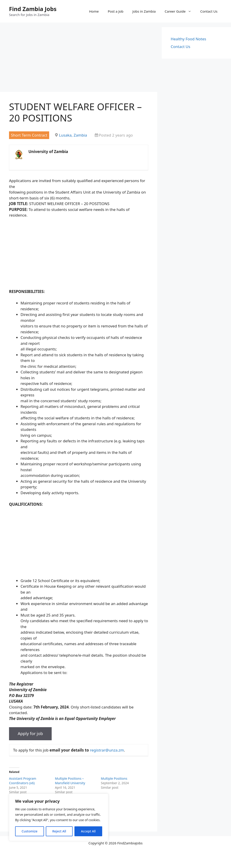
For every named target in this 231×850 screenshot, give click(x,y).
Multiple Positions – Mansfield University (70, 780)
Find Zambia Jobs (33, 9)
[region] (58, 817)
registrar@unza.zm (107, 750)
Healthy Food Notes (188, 38)
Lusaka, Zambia (73, 135)
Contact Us (208, 11)
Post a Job (115, 11)
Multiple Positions (114, 778)
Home (94, 11)
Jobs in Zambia (144, 11)
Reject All (59, 831)
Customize (29, 831)
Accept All (88, 831)
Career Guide (180, 11)
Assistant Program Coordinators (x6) (22, 780)
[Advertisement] (78, 58)
